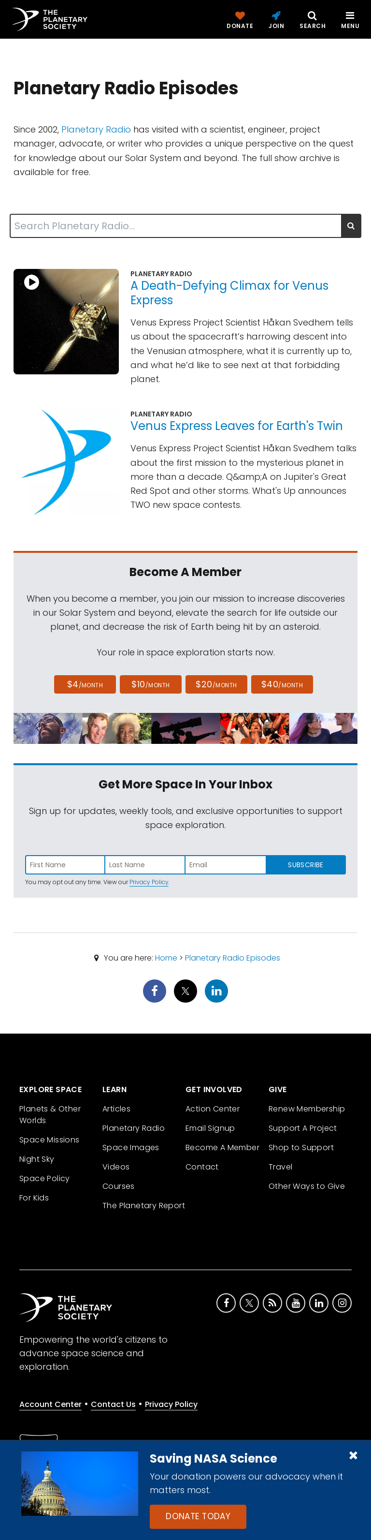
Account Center (50, 1404)
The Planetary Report (143, 1205)
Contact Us (113, 1404)
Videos (115, 1166)
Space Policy (44, 1178)
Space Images (130, 1147)
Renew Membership (307, 1108)
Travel (280, 1166)
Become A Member (222, 1147)
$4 (85, 684)
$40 (282, 684)
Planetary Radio (96, 129)
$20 (216, 684)
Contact (202, 1166)
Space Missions (49, 1139)
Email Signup (210, 1128)
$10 (150, 684)
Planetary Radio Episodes (232, 957)
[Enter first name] (65, 864)
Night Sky (37, 1159)
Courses (118, 1186)
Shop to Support (301, 1147)
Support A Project (303, 1128)
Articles (116, 1108)
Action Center (213, 1108)
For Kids (34, 1197)
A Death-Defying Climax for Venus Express (229, 293)
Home (166, 957)
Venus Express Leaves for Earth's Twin (236, 426)
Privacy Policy (149, 882)
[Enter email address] (226, 864)
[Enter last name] (145, 864)
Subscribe (305, 865)
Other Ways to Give (307, 1186)
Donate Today (198, 1516)
